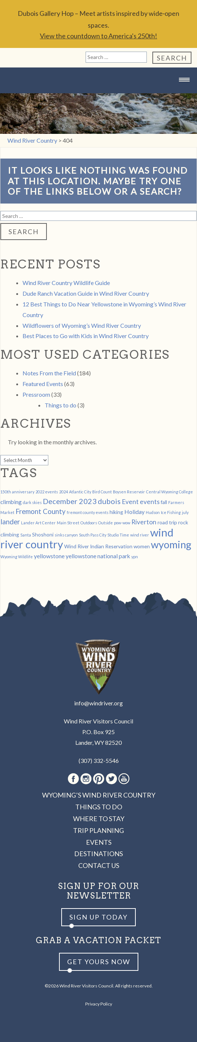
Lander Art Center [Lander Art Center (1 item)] (38, 522)
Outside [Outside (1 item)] (105, 522)
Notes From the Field (49, 372)
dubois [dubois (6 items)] (109, 501)
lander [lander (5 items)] (10, 522)
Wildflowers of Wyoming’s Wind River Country (82, 325)
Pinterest (98, 778)
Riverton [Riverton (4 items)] (143, 522)
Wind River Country (98, 94)
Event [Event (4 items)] (130, 502)
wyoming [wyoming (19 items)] (171, 544)
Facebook (73, 778)
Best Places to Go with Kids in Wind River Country (86, 335)
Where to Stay (98, 819)
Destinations (98, 854)
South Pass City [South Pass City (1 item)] (92, 534)
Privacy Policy (98, 1004)
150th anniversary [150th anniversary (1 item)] (17, 491)
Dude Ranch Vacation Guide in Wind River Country (86, 293)
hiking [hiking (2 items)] (116, 512)
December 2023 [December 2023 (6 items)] (70, 501)
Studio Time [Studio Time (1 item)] (118, 534)
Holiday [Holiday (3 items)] (134, 511)
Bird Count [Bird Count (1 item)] (102, 491)
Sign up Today (98, 917)
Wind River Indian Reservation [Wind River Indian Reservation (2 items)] (98, 546)
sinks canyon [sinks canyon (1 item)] (66, 534)
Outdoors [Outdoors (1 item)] (88, 522)
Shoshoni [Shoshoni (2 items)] (42, 534)
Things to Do (98, 807)
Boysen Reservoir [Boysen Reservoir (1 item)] (129, 491)
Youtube (123, 778)
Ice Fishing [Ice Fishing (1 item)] (171, 512)
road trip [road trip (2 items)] (167, 522)
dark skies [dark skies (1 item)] (32, 502)
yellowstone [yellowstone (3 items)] (49, 555)
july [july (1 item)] (185, 512)
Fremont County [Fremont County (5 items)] (40, 511)
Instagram (85, 778)
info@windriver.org (98, 702)
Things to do (60, 405)
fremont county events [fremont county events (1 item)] (87, 512)
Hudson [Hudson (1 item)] (153, 512)
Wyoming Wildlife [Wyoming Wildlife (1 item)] (16, 556)
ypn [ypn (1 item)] (134, 556)
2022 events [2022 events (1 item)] (46, 491)
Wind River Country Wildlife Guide (66, 282)
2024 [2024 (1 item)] (63, 491)
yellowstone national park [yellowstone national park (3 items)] (98, 555)
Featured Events (43, 383)
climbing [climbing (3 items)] (11, 501)
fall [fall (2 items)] (164, 502)
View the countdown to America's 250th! (98, 36)
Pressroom (36, 394)
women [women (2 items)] (142, 546)
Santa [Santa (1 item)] (25, 534)
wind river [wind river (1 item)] (139, 534)
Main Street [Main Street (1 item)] (68, 522)
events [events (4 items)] (150, 502)
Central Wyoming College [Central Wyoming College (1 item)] (169, 491)
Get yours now (98, 962)
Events (98, 842)
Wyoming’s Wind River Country (98, 795)
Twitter (111, 778)
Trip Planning (98, 830)
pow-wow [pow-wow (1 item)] (122, 522)
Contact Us (98, 865)
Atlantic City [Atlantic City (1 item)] (80, 491)
